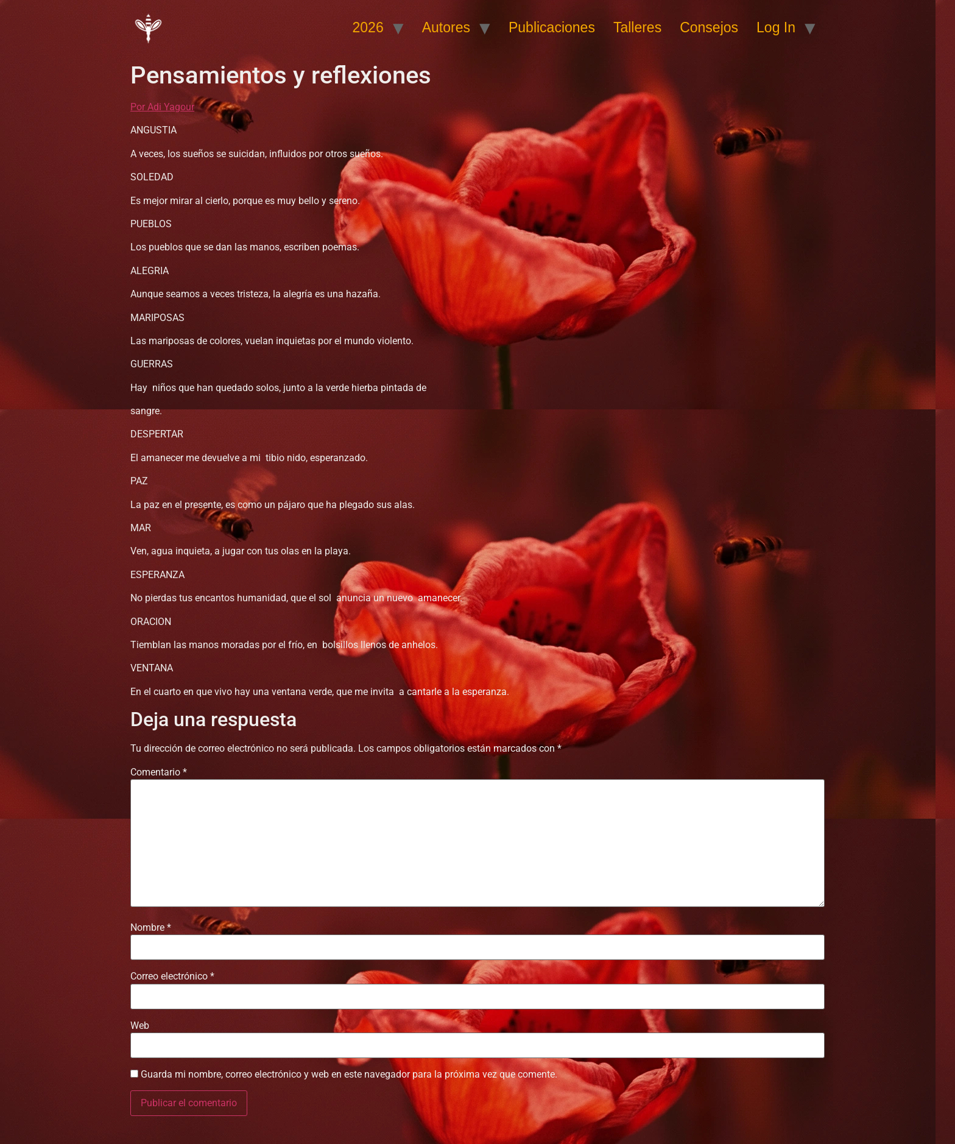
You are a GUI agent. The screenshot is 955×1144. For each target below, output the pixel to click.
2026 (368, 27)
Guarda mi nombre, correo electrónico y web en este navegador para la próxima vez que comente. (349, 1074)
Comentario (158, 772)
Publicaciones (552, 27)
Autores (446, 27)
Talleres (637, 27)
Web (139, 1026)
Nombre (150, 928)
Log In (775, 27)
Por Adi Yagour (162, 107)
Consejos (709, 27)
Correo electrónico (172, 976)
